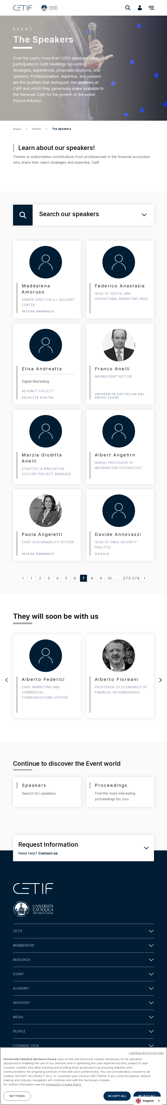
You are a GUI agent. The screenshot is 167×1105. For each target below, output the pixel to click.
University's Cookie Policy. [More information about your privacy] (64, 1084)
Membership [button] (83, 945)
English (145, 1100)
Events (36, 128)
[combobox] (148, 1101)
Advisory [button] (83, 1002)
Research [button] (83, 959)
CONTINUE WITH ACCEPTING (146, 1053)
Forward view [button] (83, 1045)
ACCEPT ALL (117, 1096)
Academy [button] (83, 988)
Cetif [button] (83, 931)
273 (127, 578)
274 (135, 578)
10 (110, 578)
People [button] (83, 1031)
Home (17, 129)
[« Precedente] (22, 578)
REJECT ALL (147, 1096)
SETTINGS (17, 1096)
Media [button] (83, 1017)
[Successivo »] (144, 578)
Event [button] (83, 974)
